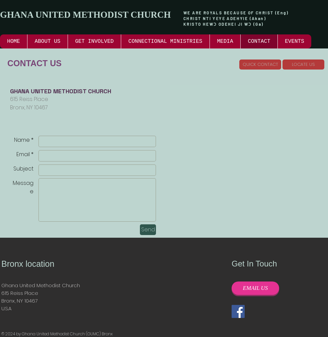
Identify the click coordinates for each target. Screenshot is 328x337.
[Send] (148, 229)
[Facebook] (238, 311)
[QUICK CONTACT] (260, 65)
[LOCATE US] (303, 65)
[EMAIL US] (255, 288)
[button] (94, 41)
